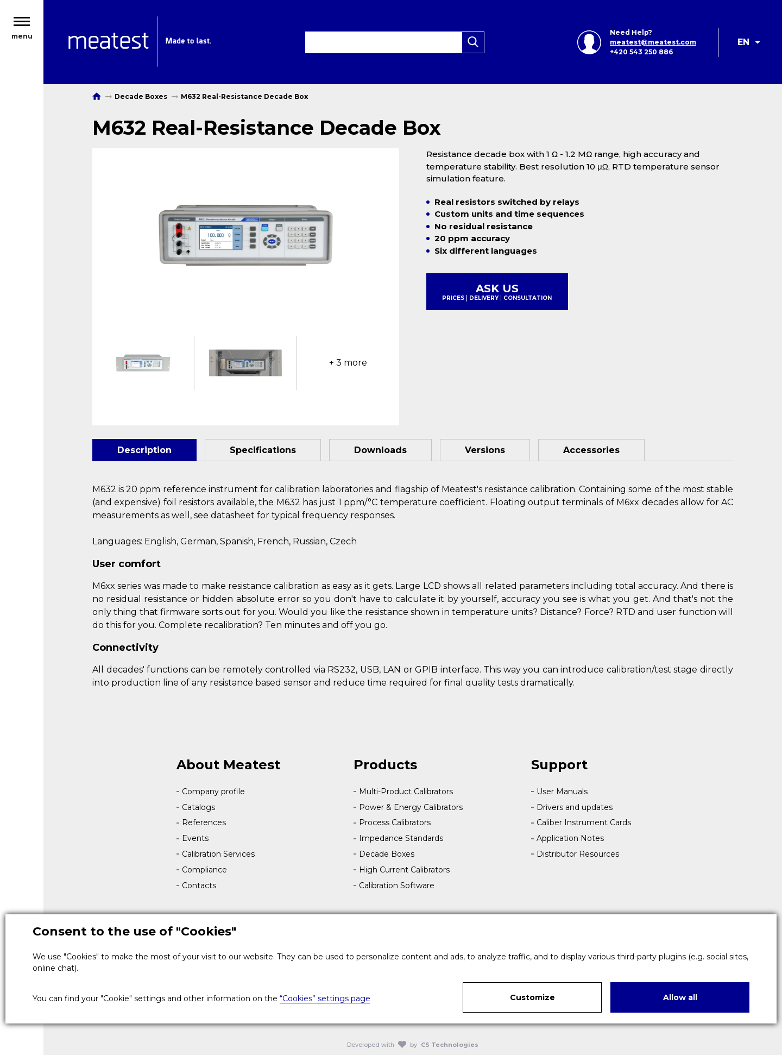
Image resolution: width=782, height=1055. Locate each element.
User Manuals (562, 791)
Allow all (680, 997)
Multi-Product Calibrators (406, 791)
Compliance (204, 870)
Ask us (497, 292)
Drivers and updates (575, 807)
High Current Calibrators (404, 870)
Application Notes (570, 838)
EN (743, 42)
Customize (532, 997)
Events (195, 838)
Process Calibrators (395, 822)
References (204, 822)
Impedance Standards (401, 838)
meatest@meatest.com (653, 42)
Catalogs (198, 807)
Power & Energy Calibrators (411, 807)
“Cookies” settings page (325, 998)
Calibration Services (218, 854)
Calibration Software (396, 885)
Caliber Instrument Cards (584, 822)
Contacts (199, 885)
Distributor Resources (578, 854)
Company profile (213, 791)
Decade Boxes (386, 854)
